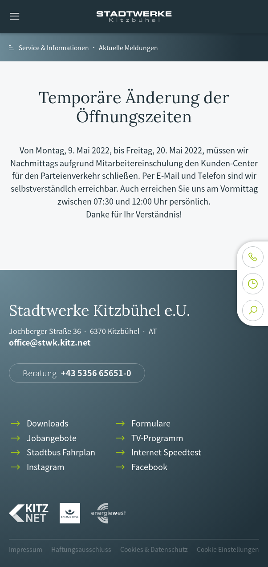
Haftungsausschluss (81, 549)
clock (253, 284)
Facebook (140, 467)
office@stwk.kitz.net (50, 343)
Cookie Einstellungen (228, 549)
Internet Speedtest (157, 452)
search (253, 310)
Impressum (25, 549)
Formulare (142, 423)
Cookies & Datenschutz (154, 549)
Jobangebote (43, 438)
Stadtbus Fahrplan (52, 452)
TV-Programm (148, 438)
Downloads (38, 423)
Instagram (37, 467)
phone (253, 257)
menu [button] (15, 17)
